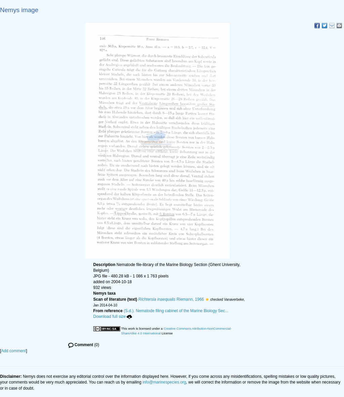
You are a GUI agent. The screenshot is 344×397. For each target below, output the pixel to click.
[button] (207, 299)
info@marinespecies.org (164, 382)
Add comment (13, 351)
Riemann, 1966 (171, 299)
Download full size (112, 316)
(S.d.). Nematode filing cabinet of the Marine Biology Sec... (176, 310)
